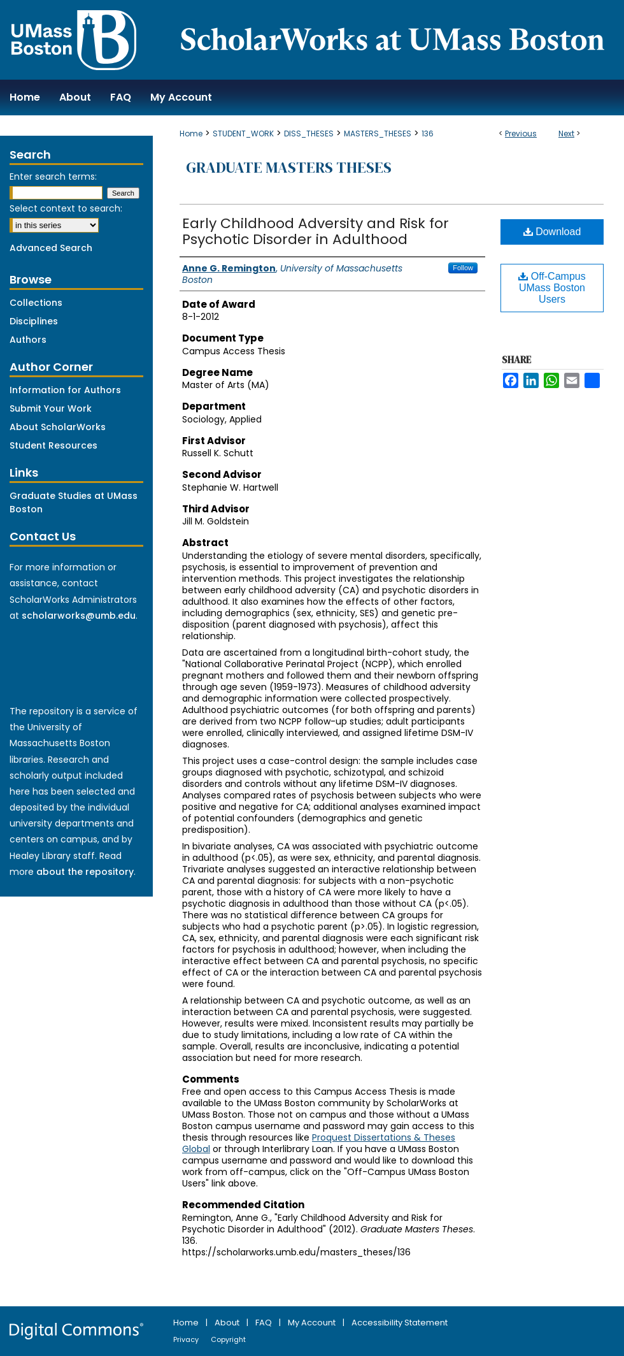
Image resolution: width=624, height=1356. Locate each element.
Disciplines (34, 321)
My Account (312, 1322)
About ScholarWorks (58, 427)
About (228, 1322)
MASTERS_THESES (377, 133)
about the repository (85, 871)
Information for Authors (65, 390)
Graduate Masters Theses (289, 167)
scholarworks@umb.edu (79, 615)
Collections (36, 302)
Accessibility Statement (399, 1322)
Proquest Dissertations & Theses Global (318, 1143)
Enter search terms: (53, 176)
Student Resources (53, 445)
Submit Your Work (51, 408)
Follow (463, 267)
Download (552, 231)
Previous (521, 133)
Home (191, 133)
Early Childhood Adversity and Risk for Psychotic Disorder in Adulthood (315, 231)
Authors (28, 339)
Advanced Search (51, 248)
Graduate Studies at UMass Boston (74, 502)
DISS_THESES (309, 133)
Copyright (228, 1339)
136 (428, 133)
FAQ (264, 1322)
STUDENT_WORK (243, 133)
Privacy (187, 1339)
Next (566, 133)
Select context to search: (66, 208)
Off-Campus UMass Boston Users (551, 288)
